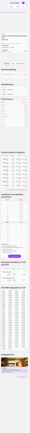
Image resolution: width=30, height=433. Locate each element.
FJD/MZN (10, 324)
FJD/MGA (17, 320)
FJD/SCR (3, 337)
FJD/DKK (10, 302)
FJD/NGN (23, 327)
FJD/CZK (3, 343)
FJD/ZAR (16, 338)
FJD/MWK (23, 320)
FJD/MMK (10, 325)
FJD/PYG (23, 330)
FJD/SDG (23, 338)
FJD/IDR (16, 309)
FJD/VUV (16, 347)
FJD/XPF (10, 300)
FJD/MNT (3, 325)
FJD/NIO (16, 327)
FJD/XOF (3, 300)
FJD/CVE (16, 314)
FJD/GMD (3, 305)
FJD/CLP (16, 300)
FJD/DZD (23, 290)
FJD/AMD (17, 292)
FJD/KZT (23, 314)
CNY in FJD (25, 50)
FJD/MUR (23, 322)
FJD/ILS (16, 310)
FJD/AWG (23, 292)
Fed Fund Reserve (6, 272)
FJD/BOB (10, 297)
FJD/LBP (23, 319)
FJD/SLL (10, 337)
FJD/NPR (23, 325)
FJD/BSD (16, 294)
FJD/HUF (16, 345)
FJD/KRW (3, 340)
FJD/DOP (3, 304)
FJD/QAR (3, 315)
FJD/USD (10, 347)
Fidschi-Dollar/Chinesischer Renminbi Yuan (18, 12)
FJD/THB (10, 342)
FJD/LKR (3, 338)
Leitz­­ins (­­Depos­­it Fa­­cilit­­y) (8, 278)
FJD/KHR (3, 314)
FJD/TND (10, 343)
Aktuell (11, 6)
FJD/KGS (3, 319)
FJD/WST (23, 334)
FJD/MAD (17, 322)
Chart (12, 63)
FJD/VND (3, 348)
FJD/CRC (3, 302)
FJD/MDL (23, 324)
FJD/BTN (3, 297)
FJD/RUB (10, 334)
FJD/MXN (17, 324)
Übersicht (6, 63)
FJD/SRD (10, 340)
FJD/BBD (10, 295)
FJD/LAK (10, 319)
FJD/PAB (10, 330)
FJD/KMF (23, 315)
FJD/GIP (16, 305)
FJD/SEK (10, 335)
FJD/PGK (16, 330)
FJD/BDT (3, 295)
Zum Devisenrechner (14, 256)
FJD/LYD (3, 320)
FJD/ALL (16, 290)
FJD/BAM (3, 317)
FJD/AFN (3, 290)
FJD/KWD (17, 317)
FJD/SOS (23, 337)
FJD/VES (23, 347)
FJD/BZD (16, 295)
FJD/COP (17, 315)
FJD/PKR (3, 330)
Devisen (8, 12)
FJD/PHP (10, 332)
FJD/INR (10, 309)
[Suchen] (25, 74)
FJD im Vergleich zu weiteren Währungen (18, 190)
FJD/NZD (10, 327)
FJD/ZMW (23, 317)
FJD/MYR (3, 322)
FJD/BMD (23, 295)
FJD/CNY (23, 300)
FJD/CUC (10, 317)
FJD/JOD (16, 312)
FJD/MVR (10, 322)
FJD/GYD (10, 307)
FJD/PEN (3, 332)
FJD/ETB (3, 294)
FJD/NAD (17, 325)
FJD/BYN (10, 348)
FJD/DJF (23, 302)
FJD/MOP (10, 320)
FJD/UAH (10, 345)
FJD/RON (3, 334)
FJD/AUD (10, 294)
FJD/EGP (10, 290)
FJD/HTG (16, 307)
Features (18, 6)
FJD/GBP (3, 299)
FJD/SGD (16, 337)
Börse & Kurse (3, 12)
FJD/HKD (3, 309)
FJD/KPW (3, 329)
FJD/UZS (3, 347)
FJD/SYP (23, 340)
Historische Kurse (20, 63)
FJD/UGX (3, 345)
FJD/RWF (23, 332)
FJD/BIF (23, 299)
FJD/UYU (23, 345)
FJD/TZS (3, 342)
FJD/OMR (17, 329)
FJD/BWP (17, 297)
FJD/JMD (23, 310)
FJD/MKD (3, 324)
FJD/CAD (10, 314)
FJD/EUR (16, 304)
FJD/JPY (3, 312)
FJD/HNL (23, 307)
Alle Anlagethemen (22, 376)
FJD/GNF (3, 307)
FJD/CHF (16, 335)
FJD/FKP (23, 304)
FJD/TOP (16, 342)
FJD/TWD (3, 327)
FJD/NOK (10, 329)
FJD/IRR (3, 310)
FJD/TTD (23, 342)
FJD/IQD (23, 309)
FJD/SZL (16, 340)
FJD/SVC (10, 304)
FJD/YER (10, 312)
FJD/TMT (23, 343)
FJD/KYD (23, 312)
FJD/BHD (23, 294)
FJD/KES (10, 315)
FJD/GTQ (23, 305)
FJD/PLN (16, 332)
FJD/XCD (23, 329)
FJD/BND (10, 299)
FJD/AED (16, 302)
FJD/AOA (3, 292)
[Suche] (23, 6)
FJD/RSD (23, 335)
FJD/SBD (16, 334)
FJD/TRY (16, 343)
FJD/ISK (9, 310)
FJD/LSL (16, 319)
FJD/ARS (10, 292)
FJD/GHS (10, 305)
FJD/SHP (10, 338)
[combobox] (14, 74)
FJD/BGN (17, 299)
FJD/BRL (23, 297)
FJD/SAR (3, 335)
